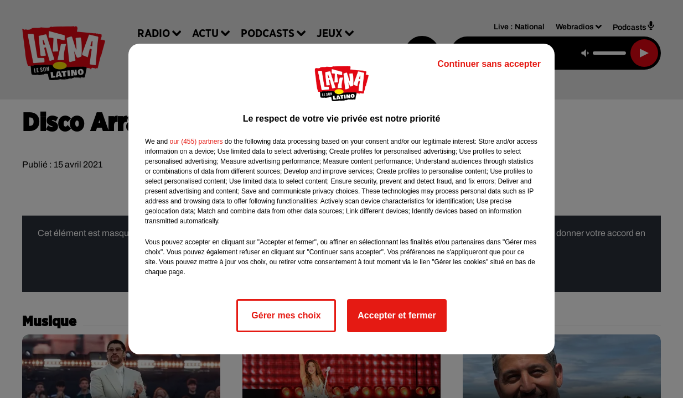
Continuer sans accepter (489, 64)
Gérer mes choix (285, 315)
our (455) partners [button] (196, 141)
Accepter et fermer (397, 315)
